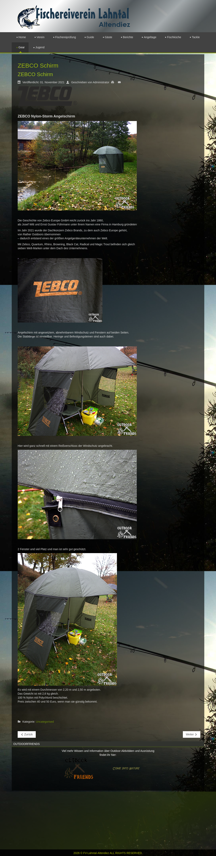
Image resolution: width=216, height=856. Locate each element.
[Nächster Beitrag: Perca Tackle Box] (191, 734)
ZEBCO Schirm (35, 74)
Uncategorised (45, 721)
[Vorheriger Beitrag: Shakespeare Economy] (27, 734)
